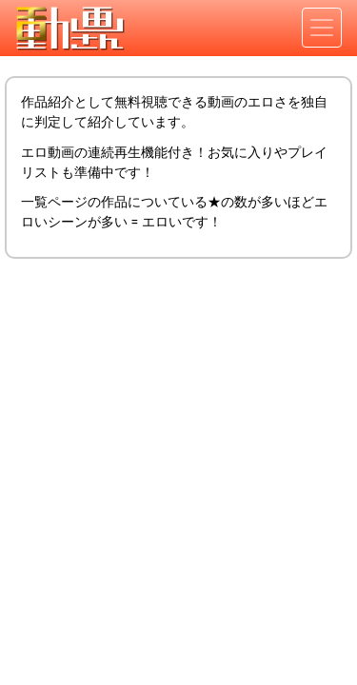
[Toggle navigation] (322, 28)
